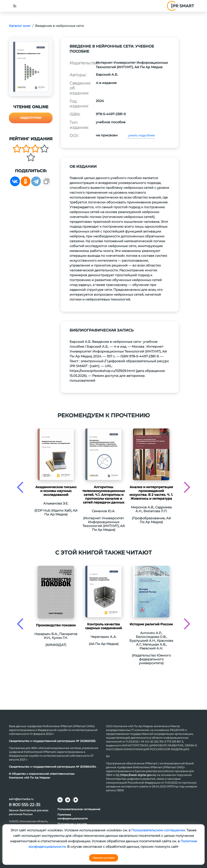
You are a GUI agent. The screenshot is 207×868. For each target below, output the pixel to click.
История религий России (151, 624)
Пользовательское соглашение (78, 809)
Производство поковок (56, 625)
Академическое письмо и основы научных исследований (55, 491)
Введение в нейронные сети (59, 26)
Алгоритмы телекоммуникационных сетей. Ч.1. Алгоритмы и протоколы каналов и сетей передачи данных (103, 494)
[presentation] (20, 487)
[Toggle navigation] (15, 6)
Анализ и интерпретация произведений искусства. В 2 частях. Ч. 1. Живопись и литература (151, 492)
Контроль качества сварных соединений (103, 626)
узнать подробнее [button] (141, 135)
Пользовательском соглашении (158, 830)
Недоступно (30, 118)
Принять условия (104, 857)
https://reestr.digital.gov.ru (138, 775)
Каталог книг (20, 26)
